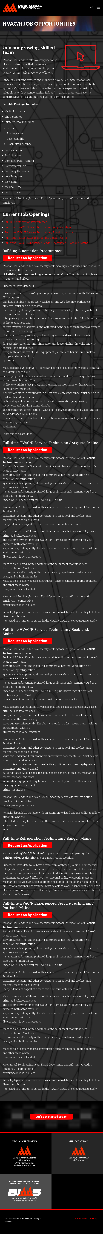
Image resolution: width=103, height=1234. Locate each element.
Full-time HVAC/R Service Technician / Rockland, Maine (39, 232)
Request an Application (27, 258)
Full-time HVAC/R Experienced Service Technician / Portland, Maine (46, 243)
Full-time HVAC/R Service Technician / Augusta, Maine (38, 227)
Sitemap (93, 1218)
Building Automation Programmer (26, 222)
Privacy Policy (81, 1218)
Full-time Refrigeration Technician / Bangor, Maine (36, 237)
